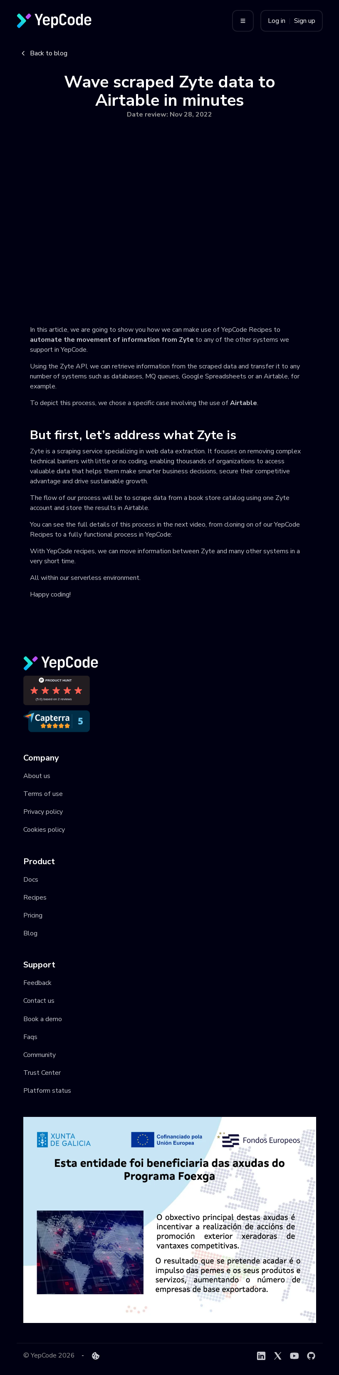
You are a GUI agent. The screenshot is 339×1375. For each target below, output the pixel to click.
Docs (30, 879)
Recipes (35, 897)
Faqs (30, 1037)
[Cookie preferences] (96, 1356)
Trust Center (42, 1072)
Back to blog (43, 53)
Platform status (47, 1090)
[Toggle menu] (243, 21)
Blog (30, 933)
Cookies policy (44, 829)
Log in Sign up (291, 21)
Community (39, 1054)
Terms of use (43, 793)
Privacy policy (43, 811)
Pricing (32, 915)
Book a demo (42, 1019)
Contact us (38, 1000)
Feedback (37, 982)
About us (36, 776)
